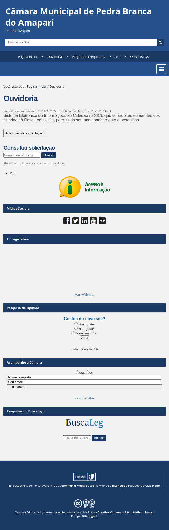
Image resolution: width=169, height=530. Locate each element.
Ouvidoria (54, 56)
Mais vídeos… (84, 294)
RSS (117, 56)
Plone (156, 485)
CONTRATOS (139, 56)
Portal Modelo (77, 485)
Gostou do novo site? (84, 318)
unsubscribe (84, 398)
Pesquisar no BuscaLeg (25, 411)
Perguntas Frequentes (88, 56)
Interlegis (118, 485)
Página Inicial (28, 56)
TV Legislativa (18, 239)
